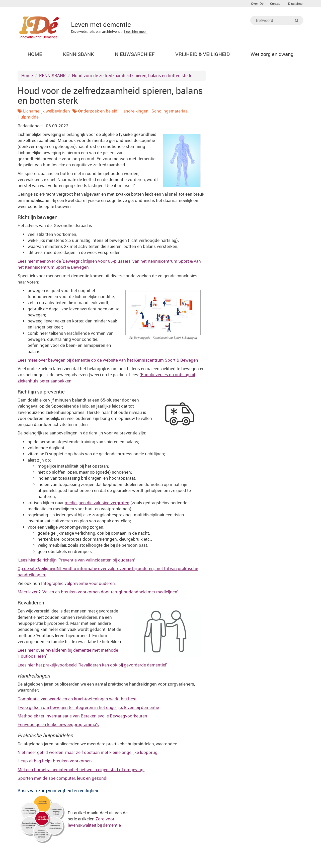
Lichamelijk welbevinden (46, 111)
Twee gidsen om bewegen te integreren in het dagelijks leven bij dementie (88, 707)
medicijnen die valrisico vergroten (97, 502)
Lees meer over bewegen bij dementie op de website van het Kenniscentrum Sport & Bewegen (108, 360)
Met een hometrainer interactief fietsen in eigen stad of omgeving (81, 769)
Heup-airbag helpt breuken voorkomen (55, 761)
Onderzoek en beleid (97, 111)
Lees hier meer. (135, 31)
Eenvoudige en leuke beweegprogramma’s (58, 724)
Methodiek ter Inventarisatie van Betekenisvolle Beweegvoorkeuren (82, 716)
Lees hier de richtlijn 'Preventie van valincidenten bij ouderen (76, 560)
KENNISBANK (52, 75)
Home (27, 75)
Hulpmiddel (29, 117)
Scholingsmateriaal (170, 111)
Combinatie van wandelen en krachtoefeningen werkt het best (77, 699)
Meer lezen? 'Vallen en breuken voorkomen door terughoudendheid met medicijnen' (98, 592)
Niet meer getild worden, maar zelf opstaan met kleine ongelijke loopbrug (87, 752)
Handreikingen (134, 111)
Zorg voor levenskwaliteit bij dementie (94, 822)
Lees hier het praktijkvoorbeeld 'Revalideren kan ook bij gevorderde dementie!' (92, 665)
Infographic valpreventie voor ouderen (78, 583)
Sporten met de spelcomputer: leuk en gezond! (62, 778)
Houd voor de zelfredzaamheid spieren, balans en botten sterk (131, 75)
